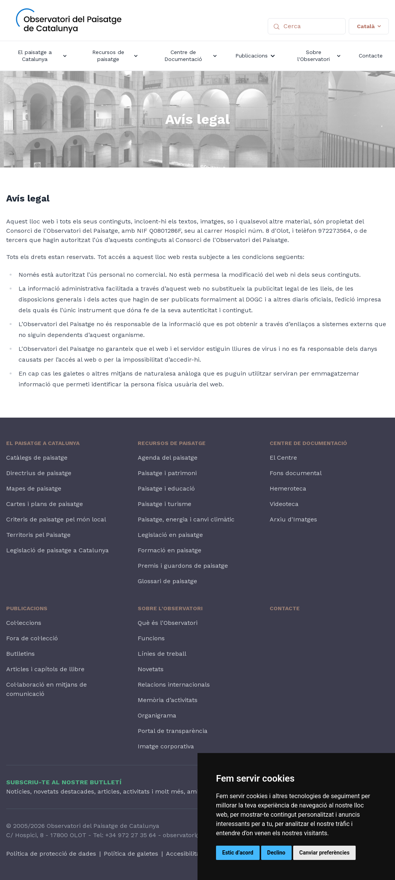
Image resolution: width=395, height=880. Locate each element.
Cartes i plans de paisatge (44, 504)
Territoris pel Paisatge (38, 534)
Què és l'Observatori (168, 622)
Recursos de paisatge (172, 443)
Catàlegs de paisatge (37, 457)
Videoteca (284, 504)
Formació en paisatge (169, 550)
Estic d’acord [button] (237, 853)
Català (369, 26)
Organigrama (157, 715)
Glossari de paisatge (167, 581)
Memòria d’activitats (168, 700)
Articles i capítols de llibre (45, 669)
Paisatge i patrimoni (167, 473)
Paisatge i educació (166, 488)
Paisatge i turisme (164, 504)
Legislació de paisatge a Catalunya (57, 550)
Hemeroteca (288, 488)
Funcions (151, 638)
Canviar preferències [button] (324, 853)
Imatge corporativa (166, 746)
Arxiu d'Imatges (293, 519)
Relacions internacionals (174, 684)
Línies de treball (162, 653)
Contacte (285, 608)
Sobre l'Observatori (170, 608)
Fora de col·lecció (32, 638)
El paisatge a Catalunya (42, 443)
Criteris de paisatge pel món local (56, 519)
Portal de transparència (173, 730)
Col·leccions (23, 622)
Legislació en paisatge (170, 534)
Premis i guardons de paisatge (183, 565)
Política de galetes (131, 853)
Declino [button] (276, 853)
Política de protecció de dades (51, 853)
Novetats (151, 669)
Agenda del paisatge (168, 457)
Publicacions (26, 608)
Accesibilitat (184, 853)
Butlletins (20, 653)
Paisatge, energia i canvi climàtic (186, 519)
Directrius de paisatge (38, 473)
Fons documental (296, 473)
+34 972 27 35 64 (130, 835)
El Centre (283, 457)
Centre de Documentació (308, 443)
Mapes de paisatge (33, 488)
